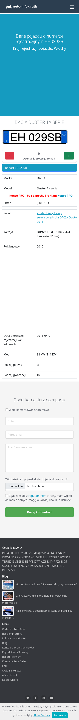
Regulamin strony (12, 633)
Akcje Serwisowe (11, 670)
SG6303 (7, 566)
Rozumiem (59, 715)
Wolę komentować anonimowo (29, 410)
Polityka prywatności (14, 638)
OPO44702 (9, 557)
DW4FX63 (19, 566)
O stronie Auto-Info (13, 629)
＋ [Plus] (68, 156)
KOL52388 (37, 557)
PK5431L (8, 553)
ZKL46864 (23, 557)
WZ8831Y (47, 562)
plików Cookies (41, 715)
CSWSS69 (64, 557)
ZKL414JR (35, 553)
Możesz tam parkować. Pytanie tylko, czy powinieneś (46, 584)
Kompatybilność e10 (14, 661)
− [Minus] (9, 156)
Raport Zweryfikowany (15, 652)
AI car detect (9, 675)
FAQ (4, 666)
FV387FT (34, 562)
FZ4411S (61, 553)
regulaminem (37, 496)
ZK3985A (32, 566)
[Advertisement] (39, 79)
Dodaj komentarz (39, 512)
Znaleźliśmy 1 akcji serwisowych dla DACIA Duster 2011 (57, 217)
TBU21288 (21, 553)
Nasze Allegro (10, 679)
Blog (4, 643)
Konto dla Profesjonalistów (18, 647)
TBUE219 (8, 562)
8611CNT (44, 566)
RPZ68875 (60, 562)
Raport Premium (11, 656)
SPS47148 (48, 553)
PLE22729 (8, 570)
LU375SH (51, 557)
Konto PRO (65, 196)
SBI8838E (21, 562)
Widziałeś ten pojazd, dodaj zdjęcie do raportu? (36, 479)
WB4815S (58, 566)
